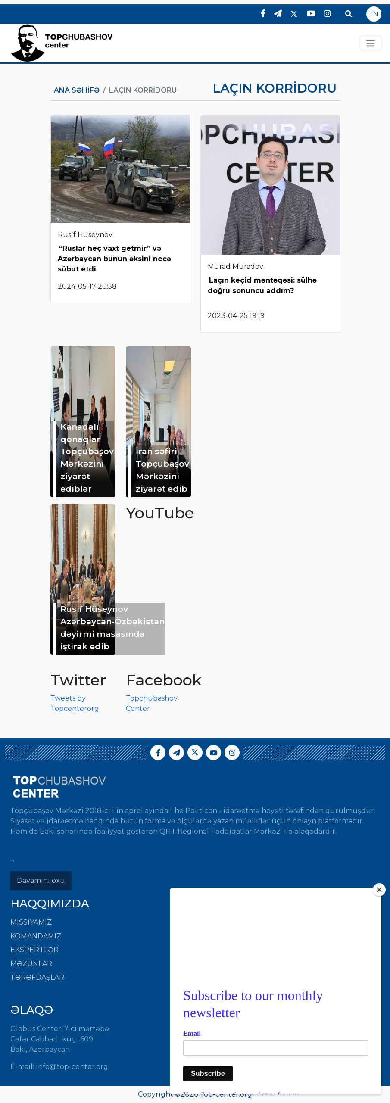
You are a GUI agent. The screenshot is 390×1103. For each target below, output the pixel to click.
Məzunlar (31, 964)
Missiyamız (31, 922)
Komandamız (35, 936)
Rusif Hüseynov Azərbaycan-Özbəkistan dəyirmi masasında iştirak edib (112, 627)
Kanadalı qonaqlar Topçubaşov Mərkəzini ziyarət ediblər (87, 457)
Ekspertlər (34, 950)
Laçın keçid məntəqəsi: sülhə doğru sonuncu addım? (262, 285)
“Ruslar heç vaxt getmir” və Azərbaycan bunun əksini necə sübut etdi (114, 258)
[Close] (379, 889)
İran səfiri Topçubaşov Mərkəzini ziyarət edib (162, 469)
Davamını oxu (41, 880)
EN (374, 13)
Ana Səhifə (77, 90)
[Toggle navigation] (370, 43)
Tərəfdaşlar (37, 977)
